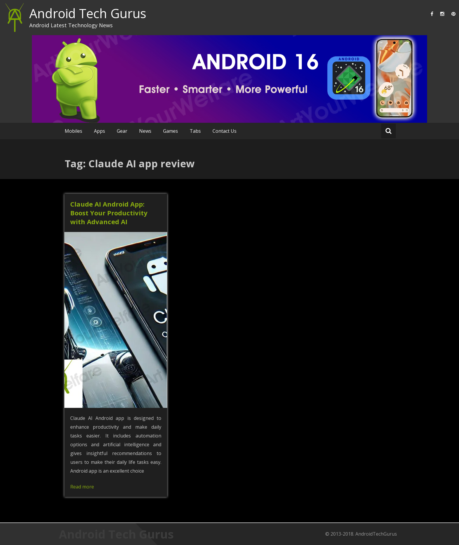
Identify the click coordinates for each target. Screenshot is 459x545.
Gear (122, 131)
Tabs (195, 131)
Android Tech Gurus (87, 13)
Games (170, 131)
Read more (82, 486)
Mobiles (73, 131)
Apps (99, 131)
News (145, 131)
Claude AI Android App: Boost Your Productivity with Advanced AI (109, 213)
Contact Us (225, 131)
